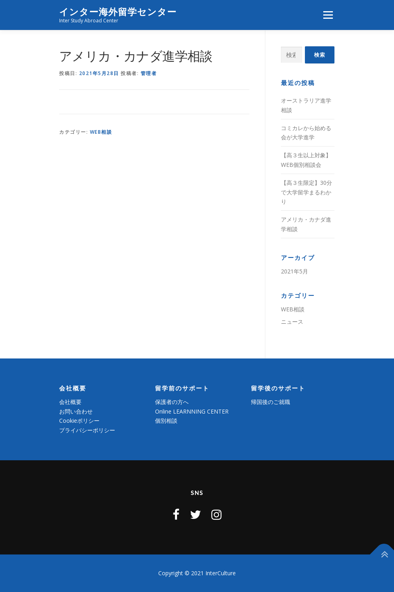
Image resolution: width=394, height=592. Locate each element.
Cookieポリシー (79, 420)
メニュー (328, 14)
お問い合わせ (76, 411)
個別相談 (166, 420)
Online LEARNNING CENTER (192, 411)
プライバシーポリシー (87, 430)
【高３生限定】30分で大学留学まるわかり (306, 192)
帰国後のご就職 (270, 402)
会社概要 (70, 402)
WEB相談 (101, 132)
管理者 (149, 73)
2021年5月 (294, 271)
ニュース (292, 321)
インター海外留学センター (118, 12)
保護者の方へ (172, 402)
